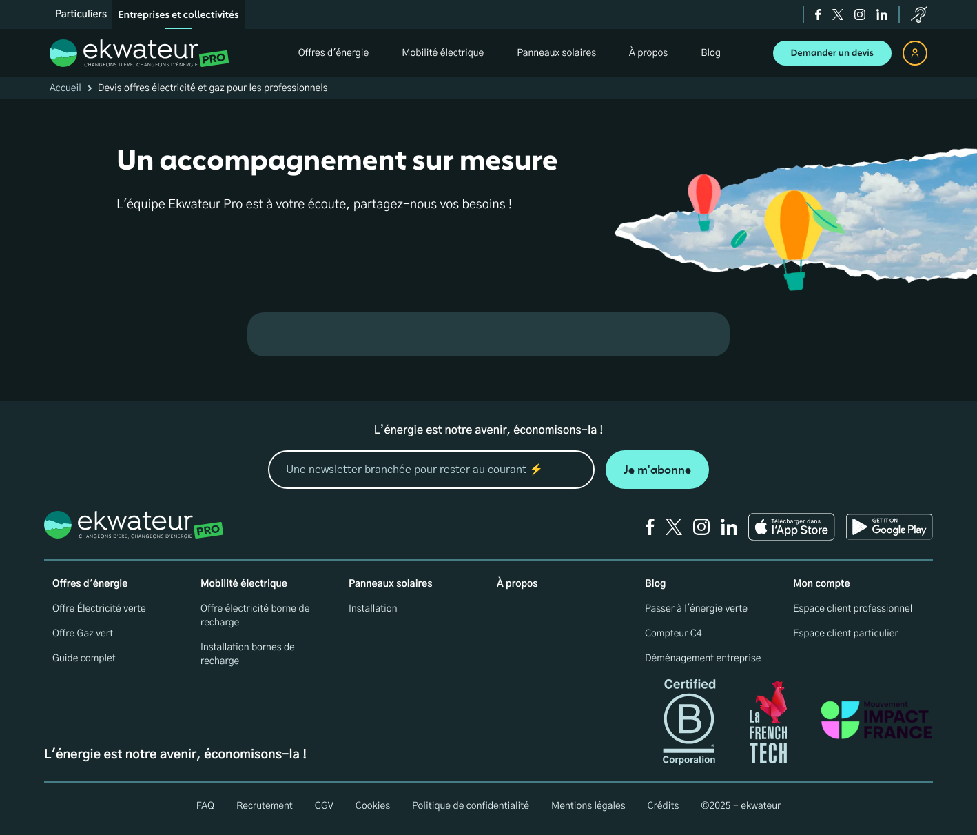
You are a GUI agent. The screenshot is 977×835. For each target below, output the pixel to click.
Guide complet (84, 658)
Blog (655, 584)
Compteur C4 (673, 633)
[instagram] (859, 14)
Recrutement (264, 806)
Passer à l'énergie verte (696, 609)
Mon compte (821, 584)
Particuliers (81, 14)
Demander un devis (832, 53)
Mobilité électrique (243, 584)
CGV (324, 806)
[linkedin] (881, 14)
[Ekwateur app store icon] (791, 527)
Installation (373, 609)
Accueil (65, 88)
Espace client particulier (845, 633)
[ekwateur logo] (139, 53)
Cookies (373, 806)
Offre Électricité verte (99, 609)
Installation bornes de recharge (247, 654)
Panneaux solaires (391, 584)
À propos (517, 584)
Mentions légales (588, 806)
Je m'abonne (657, 469)
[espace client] (915, 53)
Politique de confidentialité (470, 806)
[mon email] (431, 469)
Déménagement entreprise (703, 658)
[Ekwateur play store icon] (889, 527)
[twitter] (837, 14)
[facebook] (818, 14)
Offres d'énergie (89, 584)
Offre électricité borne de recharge (254, 615)
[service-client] (919, 14)
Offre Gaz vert (82, 633)
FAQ (205, 806)
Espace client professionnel (852, 609)
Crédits (663, 806)
